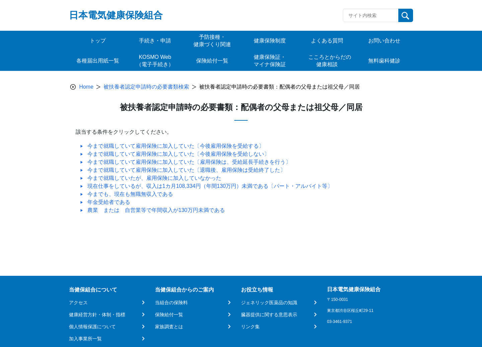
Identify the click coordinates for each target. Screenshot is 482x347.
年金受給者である (108, 202)
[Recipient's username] (371, 15)
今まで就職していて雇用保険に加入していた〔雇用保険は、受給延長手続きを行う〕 (189, 162)
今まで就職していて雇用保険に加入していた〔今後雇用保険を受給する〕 (175, 146)
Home (86, 87)
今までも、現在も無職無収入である (130, 194)
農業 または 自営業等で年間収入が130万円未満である (156, 210)
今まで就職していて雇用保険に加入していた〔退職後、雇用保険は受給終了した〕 (186, 170)
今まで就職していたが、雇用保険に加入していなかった (154, 178)
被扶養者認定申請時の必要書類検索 (146, 87)
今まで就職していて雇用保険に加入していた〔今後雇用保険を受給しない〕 (178, 154)
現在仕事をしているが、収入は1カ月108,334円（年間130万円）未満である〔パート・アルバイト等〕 (210, 186)
